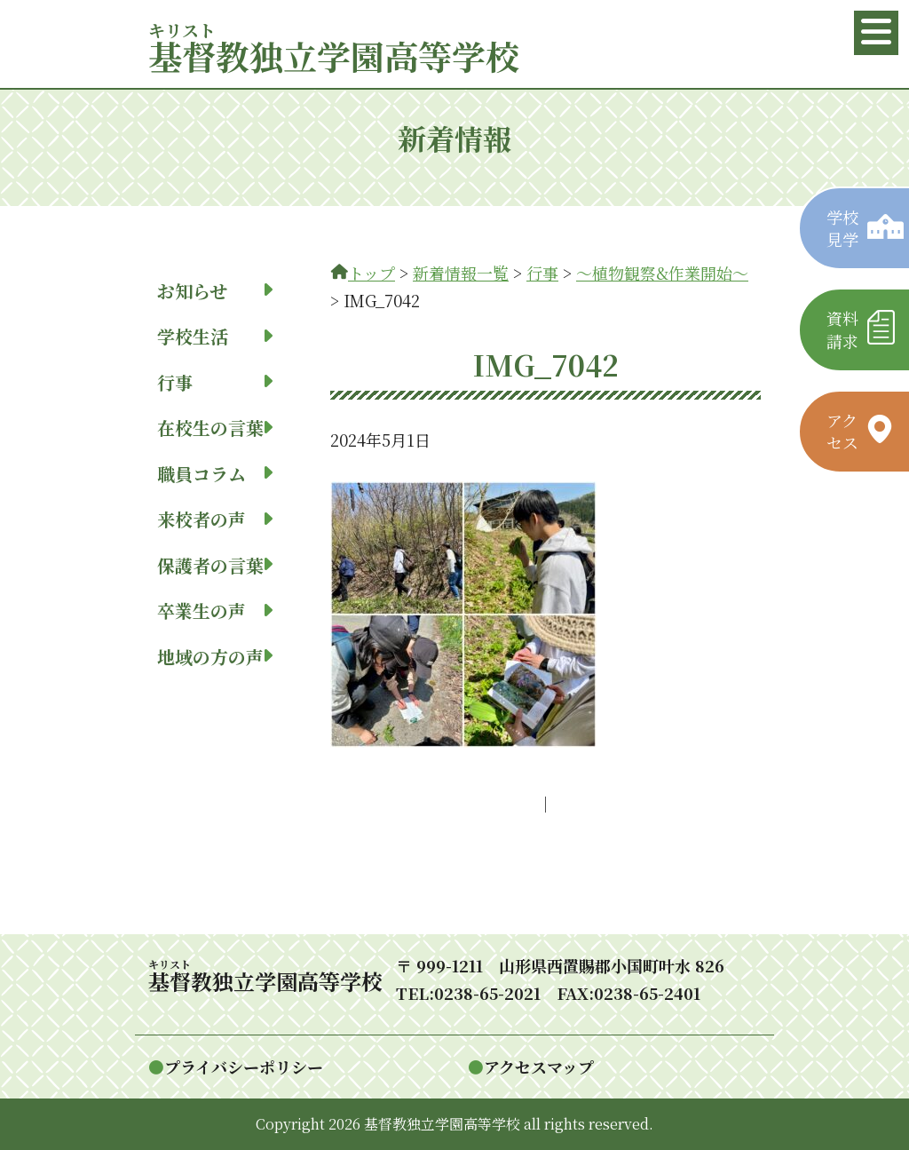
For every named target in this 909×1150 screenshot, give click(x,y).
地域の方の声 (215, 657)
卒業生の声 (215, 610)
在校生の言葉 (215, 427)
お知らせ (215, 291)
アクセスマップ (539, 1066)
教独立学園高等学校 (333, 55)
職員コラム (215, 474)
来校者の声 (215, 519)
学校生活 (215, 336)
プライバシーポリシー (243, 1066)
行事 (215, 382)
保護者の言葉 (215, 565)
